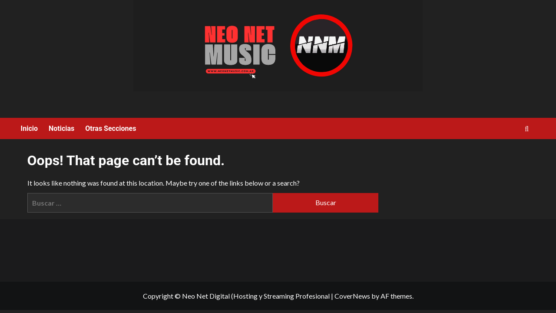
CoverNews (352, 296)
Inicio (29, 128)
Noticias (61, 128)
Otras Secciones (110, 128)
